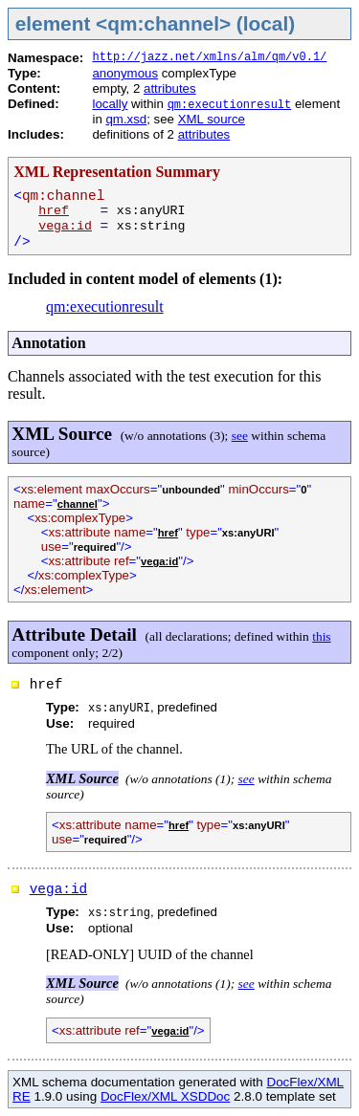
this (321, 636)
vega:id (65, 226)
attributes (170, 88)
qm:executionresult (230, 105)
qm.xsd (125, 119)
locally (109, 104)
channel (77, 504)
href (53, 211)
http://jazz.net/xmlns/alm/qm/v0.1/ (209, 57)
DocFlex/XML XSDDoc (165, 1096)
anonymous (125, 73)
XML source (211, 119)
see (240, 435)
